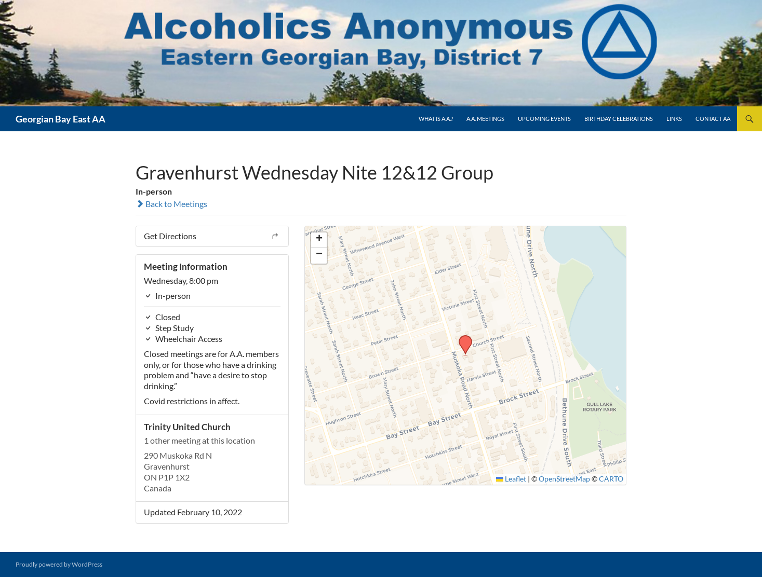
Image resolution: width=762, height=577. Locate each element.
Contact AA (713, 118)
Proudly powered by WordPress (59, 564)
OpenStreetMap (564, 479)
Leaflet (511, 479)
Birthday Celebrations (618, 118)
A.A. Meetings (485, 118)
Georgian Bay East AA (60, 119)
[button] (462, 338)
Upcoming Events (544, 118)
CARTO (611, 479)
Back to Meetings (171, 204)
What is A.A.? (436, 118)
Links (674, 118)
